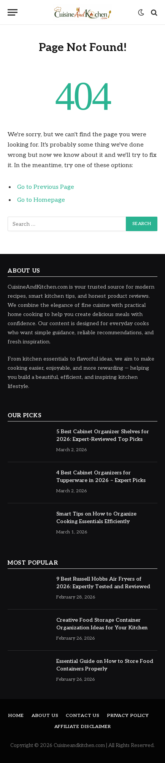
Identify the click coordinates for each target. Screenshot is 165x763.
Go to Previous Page (45, 187)
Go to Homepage (41, 200)
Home (16, 715)
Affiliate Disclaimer (82, 726)
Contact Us (82, 715)
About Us (45, 715)
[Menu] (12, 12)
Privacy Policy (128, 715)
